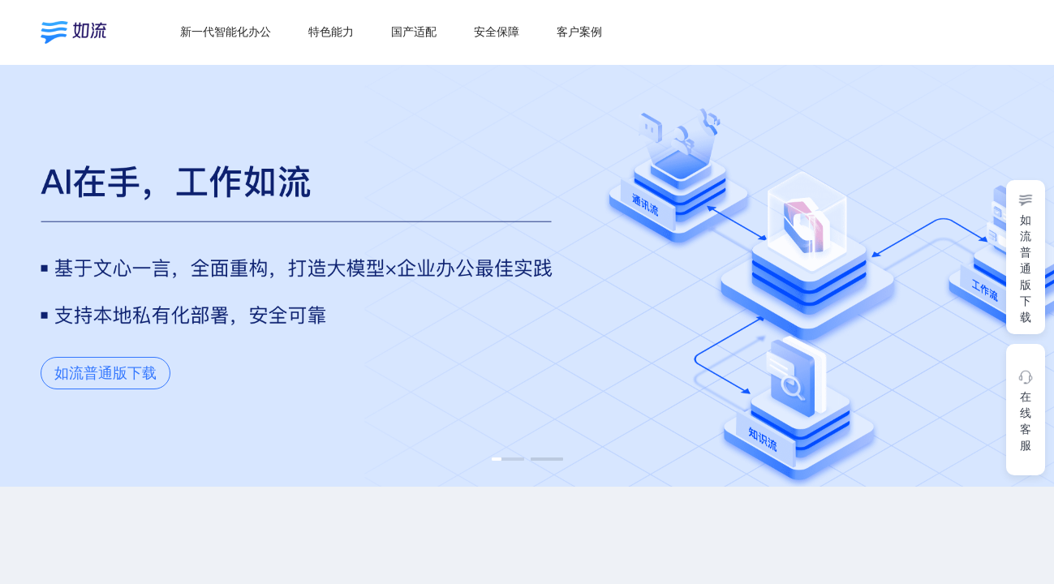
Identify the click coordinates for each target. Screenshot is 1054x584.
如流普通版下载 (105, 373)
